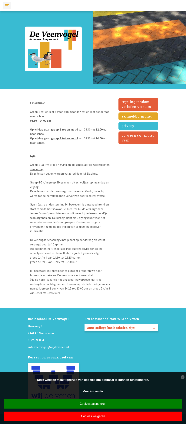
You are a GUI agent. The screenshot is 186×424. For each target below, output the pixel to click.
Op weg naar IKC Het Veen (137, 137)
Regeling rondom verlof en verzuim (136, 104)
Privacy (127, 126)
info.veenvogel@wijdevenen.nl (48, 347)
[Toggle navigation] (7, 5)
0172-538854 (36, 340)
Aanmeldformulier (136, 116)
